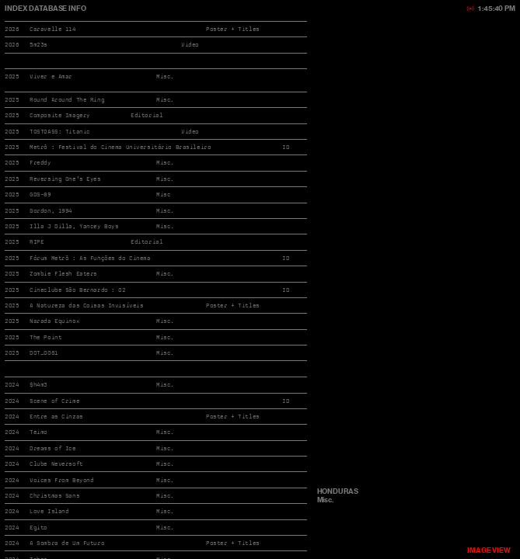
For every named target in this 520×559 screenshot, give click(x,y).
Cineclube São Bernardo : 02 (77, 289)
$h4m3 (38, 384)
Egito (38, 527)
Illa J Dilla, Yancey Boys (74, 226)
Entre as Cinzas (56, 416)
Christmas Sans (54, 495)
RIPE (37, 241)
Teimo (38, 432)
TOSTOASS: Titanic (60, 131)
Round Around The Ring (67, 99)
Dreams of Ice (52, 448)
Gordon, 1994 (51, 210)
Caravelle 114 (52, 29)
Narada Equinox (54, 321)
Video (190, 131)
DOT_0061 (44, 352)
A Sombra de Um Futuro (67, 543)
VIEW (489, 550)
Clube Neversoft (56, 463)
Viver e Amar (51, 76)
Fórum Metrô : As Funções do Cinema (90, 258)
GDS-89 (40, 194)
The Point (45, 337)
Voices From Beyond (61, 480)
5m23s (38, 44)
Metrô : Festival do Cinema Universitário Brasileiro (120, 147)
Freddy (40, 162)
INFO (76, 8)
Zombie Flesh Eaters (63, 273)
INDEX (16, 8)
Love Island (49, 511)
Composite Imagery (60, 115)
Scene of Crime (54, 401)
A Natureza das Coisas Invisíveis (86, 305)
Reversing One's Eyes (65, 178)
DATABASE (48, 8)
